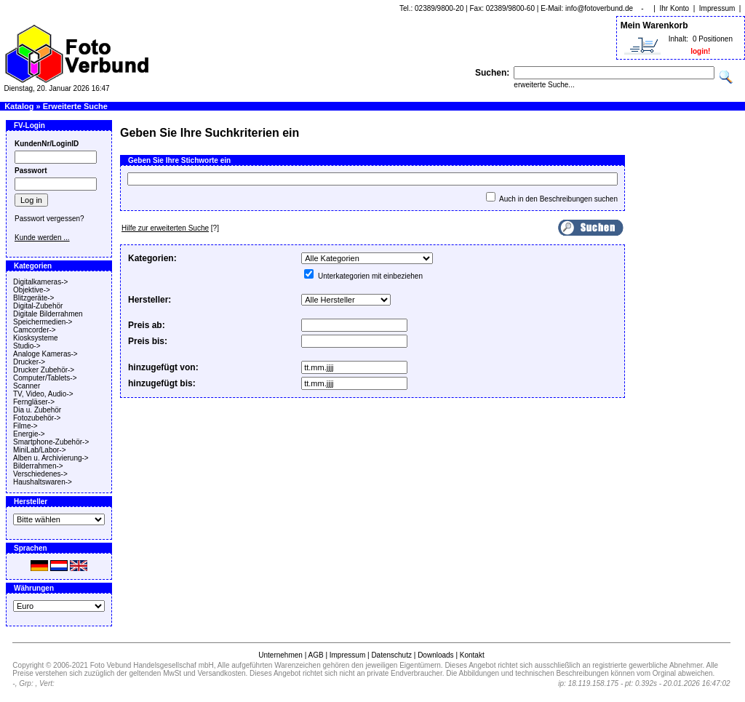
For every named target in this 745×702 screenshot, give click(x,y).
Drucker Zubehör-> (43, 370)
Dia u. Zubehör (37, 410)
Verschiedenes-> (40, 474)
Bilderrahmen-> (38, 466)
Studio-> (27, 346)
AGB (315, 655)
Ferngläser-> (34, 402)
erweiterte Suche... (544, 85)
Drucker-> (29, 362)
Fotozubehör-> (36, 418)
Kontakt (472, 655)
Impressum (717, 8)
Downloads (435, 655)
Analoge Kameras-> (45, 354)
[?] (170, 228)
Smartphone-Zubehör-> (51, 442)
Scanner (26, 386)
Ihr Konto (675, 8)
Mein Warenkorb (654, 25)
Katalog (18, 106)
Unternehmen (280, 655)
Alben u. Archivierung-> (51, 458)
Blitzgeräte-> (33, 298)
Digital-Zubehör (38, 306)
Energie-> (29, 434)
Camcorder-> (34, 330)
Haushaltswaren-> (42, 482)
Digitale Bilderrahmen (48, 314)
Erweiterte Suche (75, 106)
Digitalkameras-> (40, 282)
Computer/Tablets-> (45, 378)
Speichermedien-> (42, 322)
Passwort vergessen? (49, 219)
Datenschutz (391, 655)
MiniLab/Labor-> (39, 450)
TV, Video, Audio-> (43, 394)
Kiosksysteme (35, 338)
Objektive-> (31, 290)
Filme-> (25, 426)
